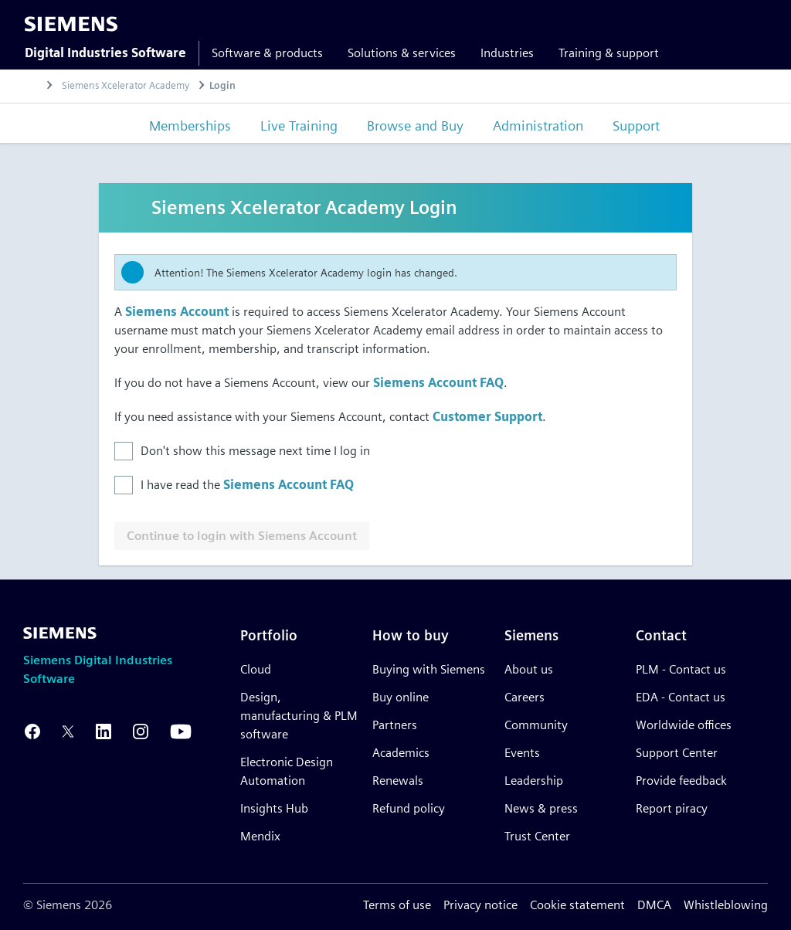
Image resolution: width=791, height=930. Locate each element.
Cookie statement (577, 905)
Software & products (267, 53)
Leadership (533, 780)
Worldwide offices (684, 725)
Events (522, 752)
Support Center (677, 752)
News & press (541, 808)
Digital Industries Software (105, 53)
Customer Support (487, 418)
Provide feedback (681, 780)
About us (528, 669)
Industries (507, 53)
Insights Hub (274, 808)
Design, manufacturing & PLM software (299, 716)
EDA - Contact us (680, 697)
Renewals (397, 780)
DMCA (654, 905)
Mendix (260, 836)
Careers (524, 697)
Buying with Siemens (428, 669)
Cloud (255, 669)
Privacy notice (480, 905)
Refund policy (408, 808)
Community (536, 725)
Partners (394, 725)
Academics (400, 752)
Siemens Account (177, 313)
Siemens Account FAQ (438, 384)
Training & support (608, 53)
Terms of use (397, 905)
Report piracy (672, 808)
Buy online (400, 697)
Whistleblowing (726, 905)
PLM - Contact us (681, 669)
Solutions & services (402, 53)
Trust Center (537, 836)
